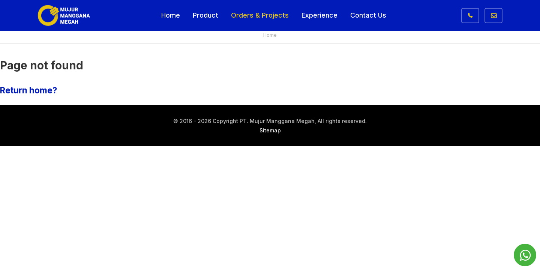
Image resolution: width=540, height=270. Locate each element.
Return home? (28, 90)
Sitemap (270, 130)
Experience (320, 15)
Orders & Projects (260, 15)
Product (205, 15)
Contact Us (368, 15)
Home (170, 15)
